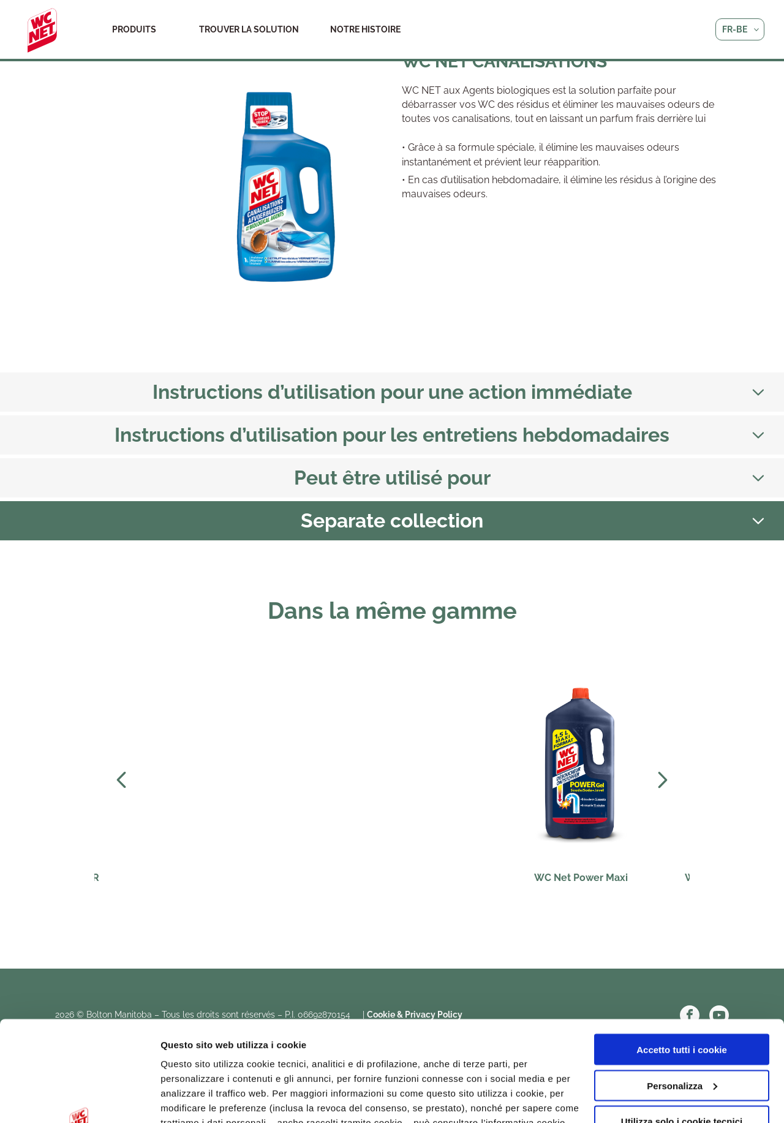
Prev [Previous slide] (121, 780)
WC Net (42, 30)
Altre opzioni (188, 1099)
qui (355, 1037)
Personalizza (682, 985)
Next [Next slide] (662, 780)
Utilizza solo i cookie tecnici (681, 1021)
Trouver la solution (249, 29)
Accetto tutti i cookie (681, 949)
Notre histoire (365, 29)
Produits (134, 29)
